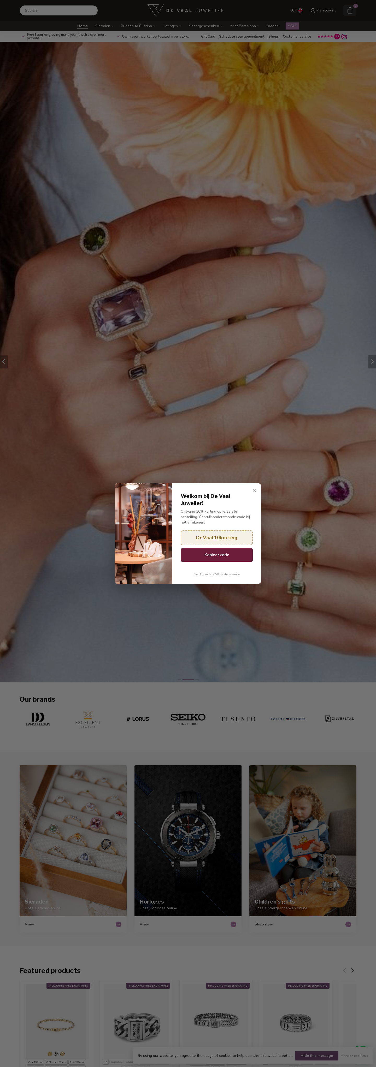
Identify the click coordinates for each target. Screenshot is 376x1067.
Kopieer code (216, 555)
